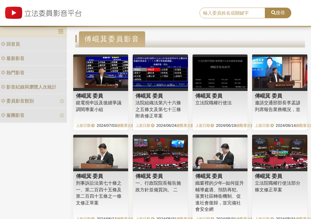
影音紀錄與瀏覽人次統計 (28, 86)
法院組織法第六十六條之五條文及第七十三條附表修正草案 (158, 109)
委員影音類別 (17, 100)
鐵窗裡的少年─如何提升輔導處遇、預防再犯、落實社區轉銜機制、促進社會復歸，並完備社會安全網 (219, 196)
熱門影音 (13, 72)
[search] (232, 13)
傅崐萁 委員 (89, 96)
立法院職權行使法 (213, 102)
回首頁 (10, 44)
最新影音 (13, 58)
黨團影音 (13, 115)
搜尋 (278, 12)
